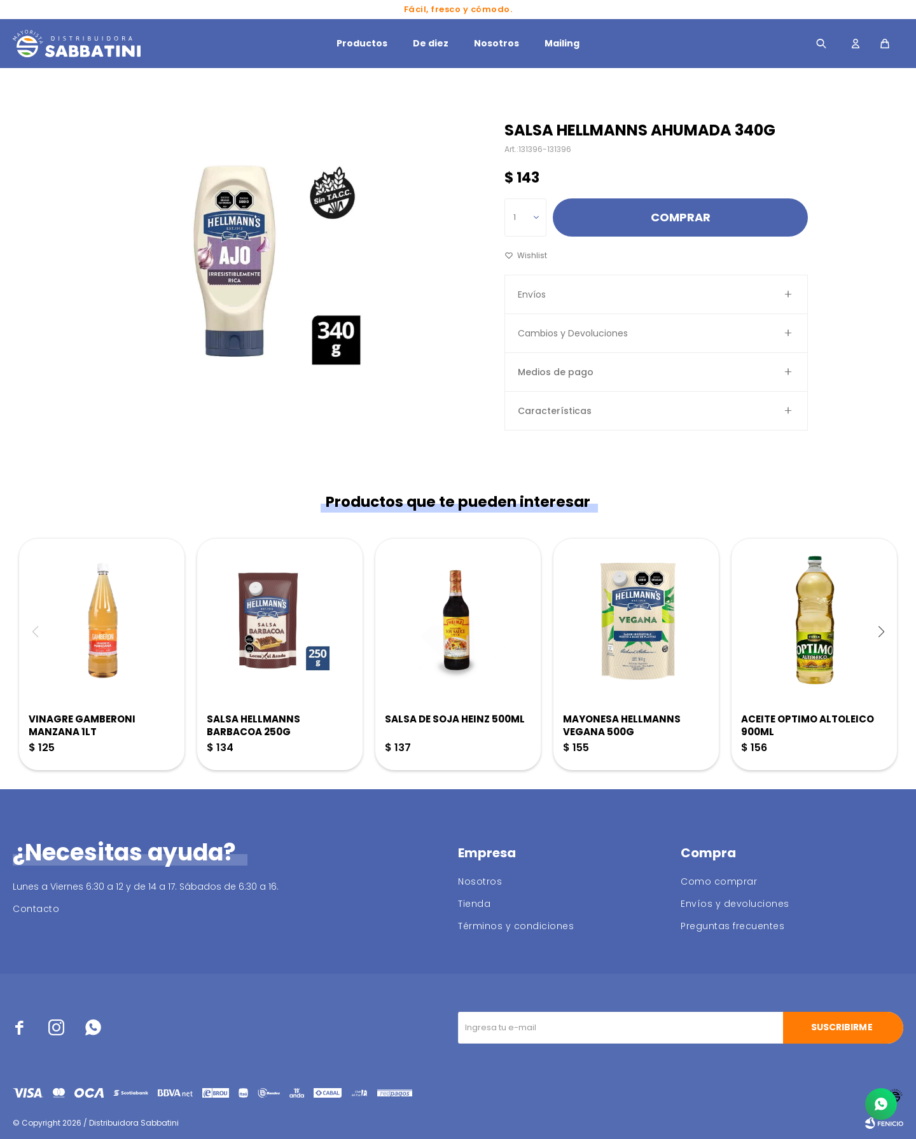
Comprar (681, 217)
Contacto (36, 908)
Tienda (474, 903)
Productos (362, 43)
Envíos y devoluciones (735, 903)
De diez (430, 43)
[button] (881, 631)
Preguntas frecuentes (732, 926)
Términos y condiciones (516, 926)
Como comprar (719, 881)
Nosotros (496, 43)
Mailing (562, 43)
